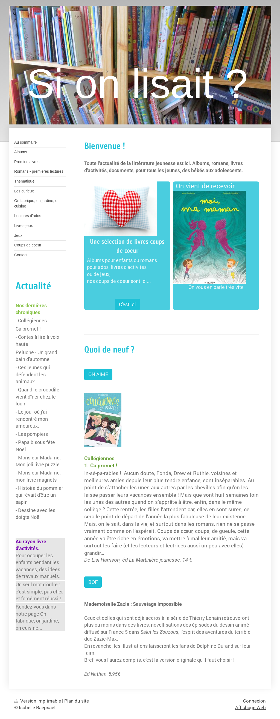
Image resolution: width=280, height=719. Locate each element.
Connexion (254, 701)
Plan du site (76, 701)
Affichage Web (250, 707)
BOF (93, 582)
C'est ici (127, 304)
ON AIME (98, 374)
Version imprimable (38, 701)
